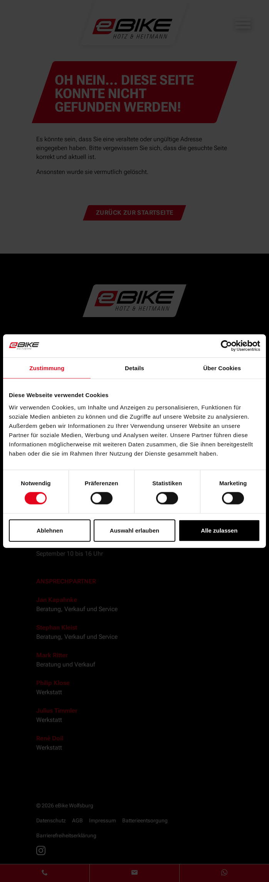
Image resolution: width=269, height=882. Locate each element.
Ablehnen (50, 530)
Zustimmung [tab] (46, 368)
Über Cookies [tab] (222, 368)
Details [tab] (134, 368)
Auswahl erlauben (134, 530)
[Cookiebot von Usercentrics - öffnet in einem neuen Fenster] (226, 346)
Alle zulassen (219, 530)
